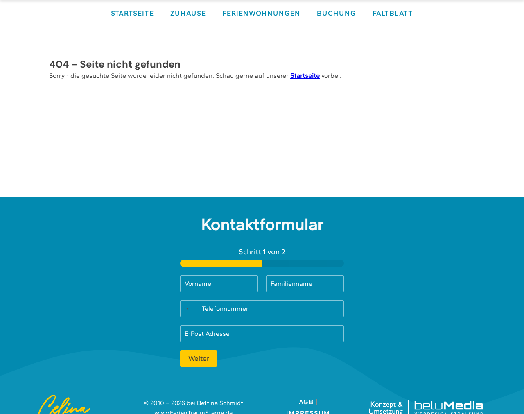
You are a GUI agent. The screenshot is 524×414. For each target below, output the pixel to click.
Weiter (198, 358)
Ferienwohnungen (261, 13)
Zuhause (188, 13)
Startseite (132, 13)
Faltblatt (393, 13)
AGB (307, 402)
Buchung (336, 13)
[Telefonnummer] (262, 308)
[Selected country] (186, 308)
